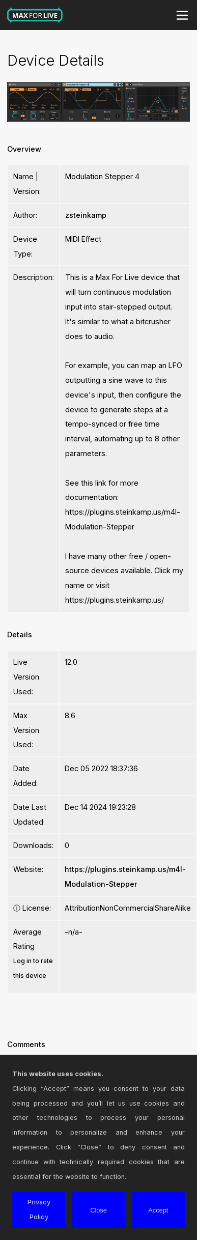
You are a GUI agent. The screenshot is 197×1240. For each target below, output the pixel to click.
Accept (158, 1210)
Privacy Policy (38, 1209)
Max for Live (35, 15)
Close (98, 1210)
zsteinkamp (85, 215)
